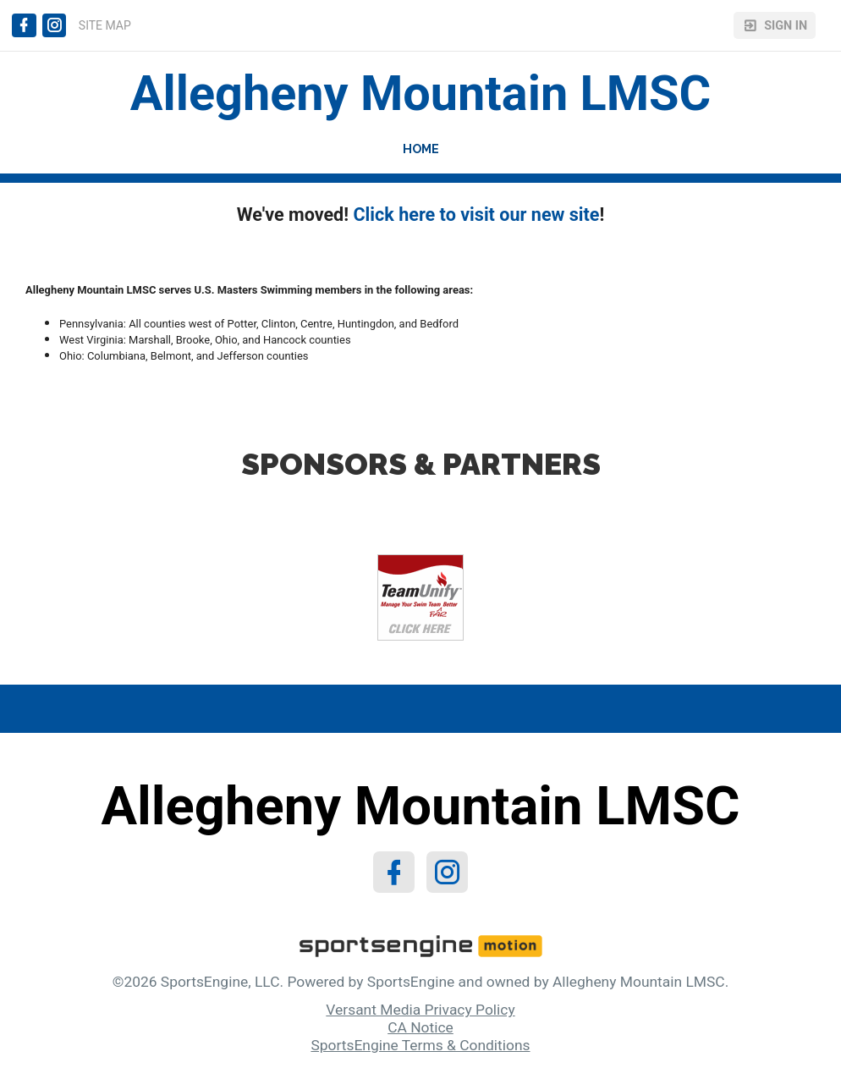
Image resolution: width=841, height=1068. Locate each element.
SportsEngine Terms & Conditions (420, 1045)
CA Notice (420, 1027)
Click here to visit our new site (476, 214)
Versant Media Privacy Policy (420, 1009)
